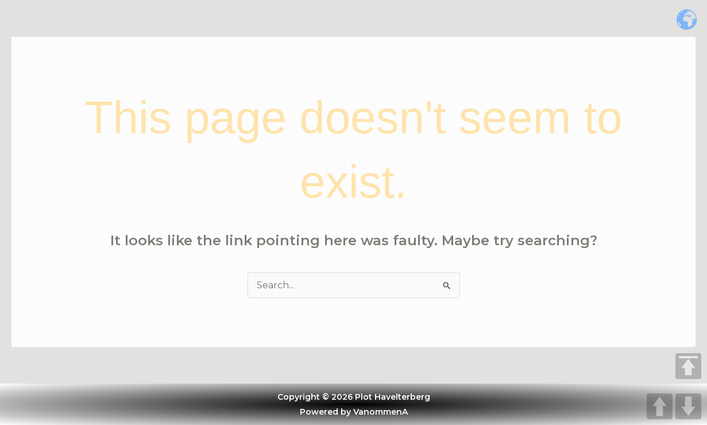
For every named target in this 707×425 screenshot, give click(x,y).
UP (660, 406)
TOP (688, 366)
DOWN (688, 406)
